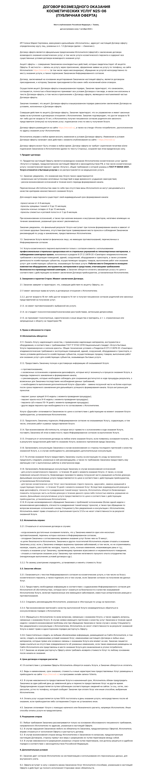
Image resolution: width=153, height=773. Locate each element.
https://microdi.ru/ (41, 70)
